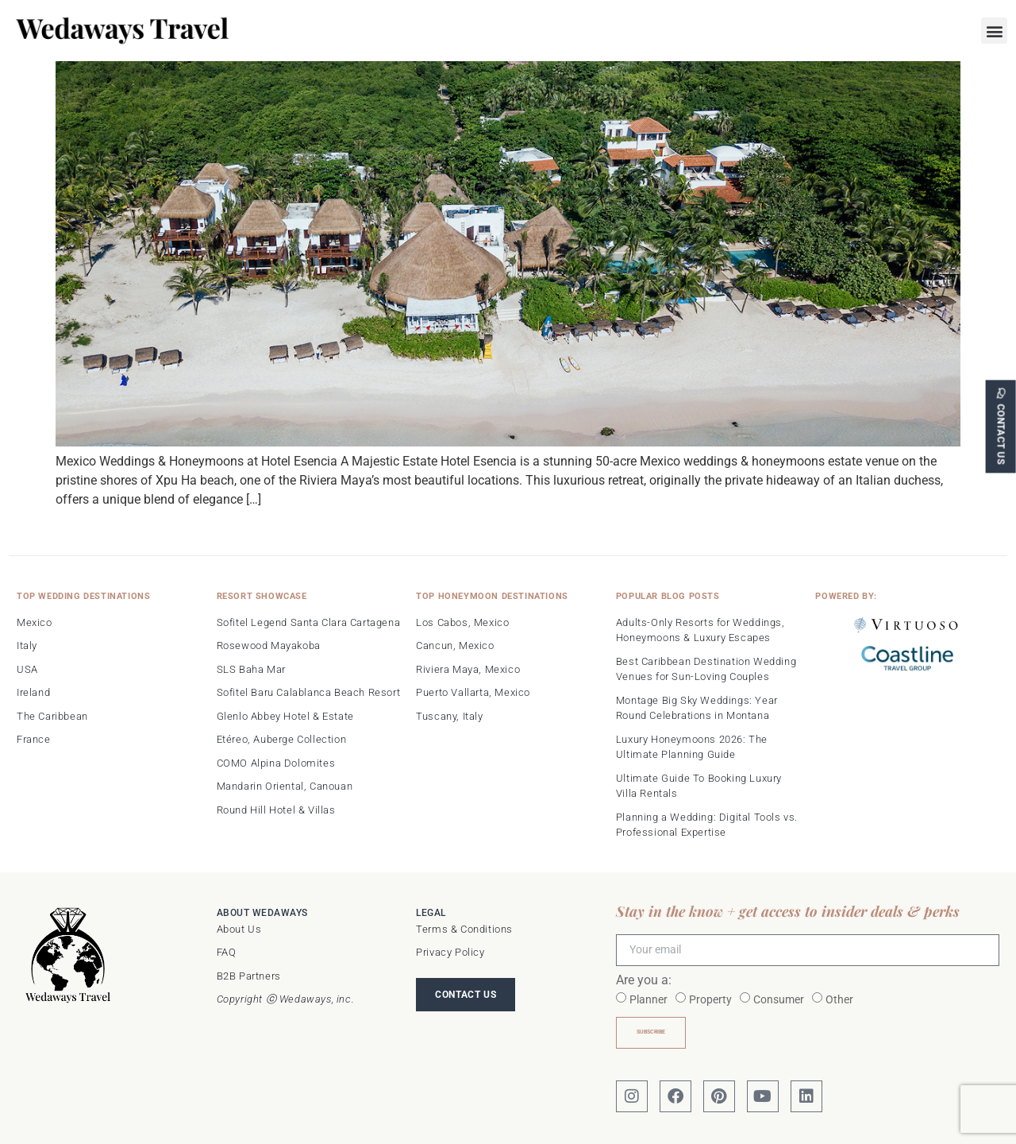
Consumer (778, 999)
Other (839, 999)
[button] (994, 30)
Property (710, 999)
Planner (648, 999)
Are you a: (644, 980)
